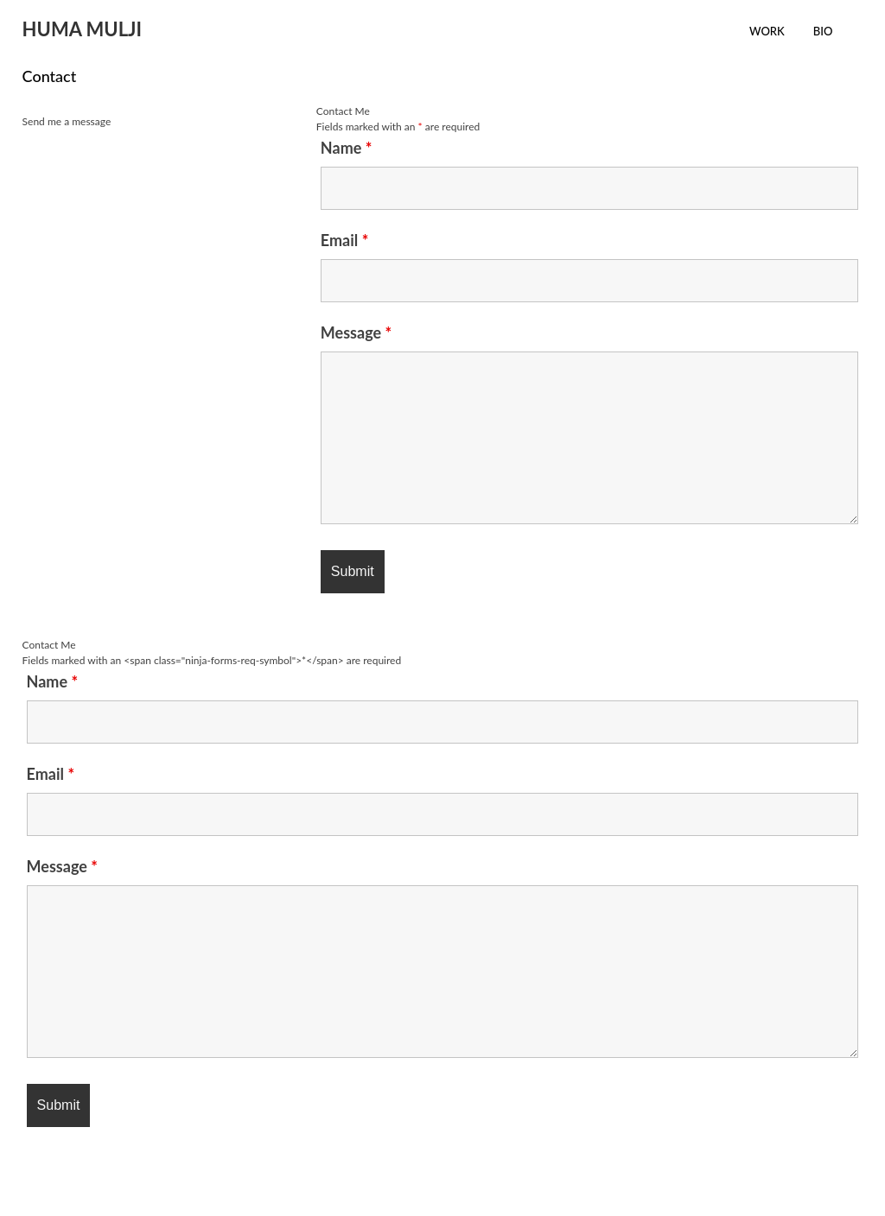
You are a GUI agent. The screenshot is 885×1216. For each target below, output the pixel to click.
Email (344, 240)
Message (356, 332)
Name (346, 147)
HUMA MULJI (82, 29)
